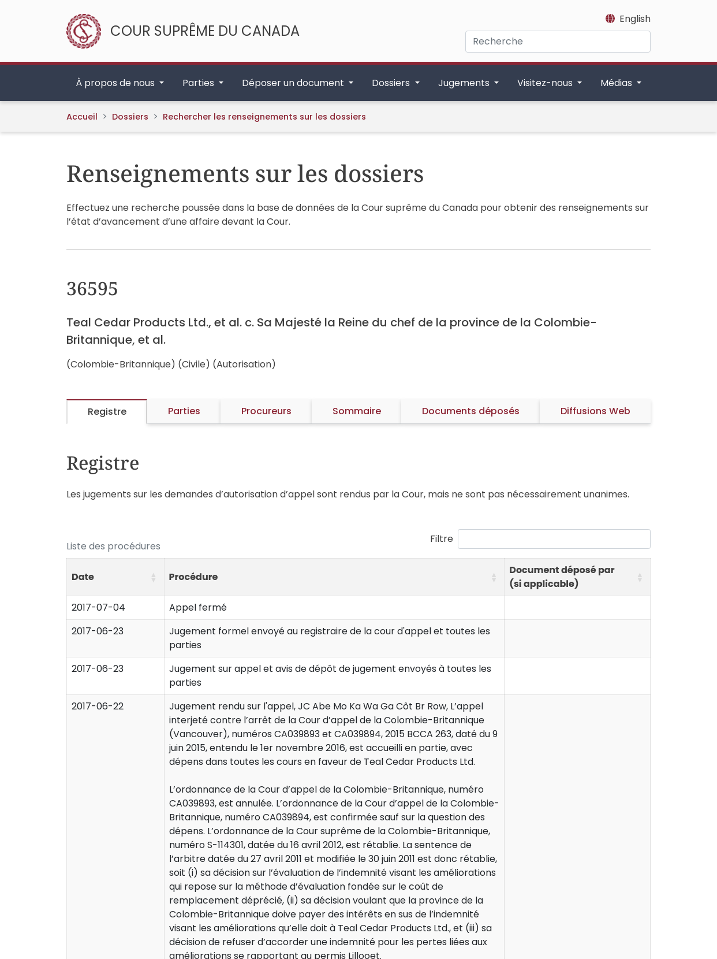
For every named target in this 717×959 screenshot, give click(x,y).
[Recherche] (558, 42)
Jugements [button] (465, 83)
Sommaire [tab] (357, 411)
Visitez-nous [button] (546, 83)
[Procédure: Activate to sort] (334, 577)
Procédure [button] (193, 576)
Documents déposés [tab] (471, 411)
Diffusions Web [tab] (595, 411)
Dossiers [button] (392, 83)
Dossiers (130, 116)
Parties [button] (199, 83)
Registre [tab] (107, 411)
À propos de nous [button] (116, 83)
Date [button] (83, 576)
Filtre (441, 538)
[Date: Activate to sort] (116, 577)
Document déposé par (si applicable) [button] (561, 576)
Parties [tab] (184, 411)
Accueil (82, 116)
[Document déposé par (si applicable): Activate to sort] (578, 577)
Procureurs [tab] (266, 411)
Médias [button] (617, 83)
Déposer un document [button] (294, 83)
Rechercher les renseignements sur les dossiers (264, 116)
